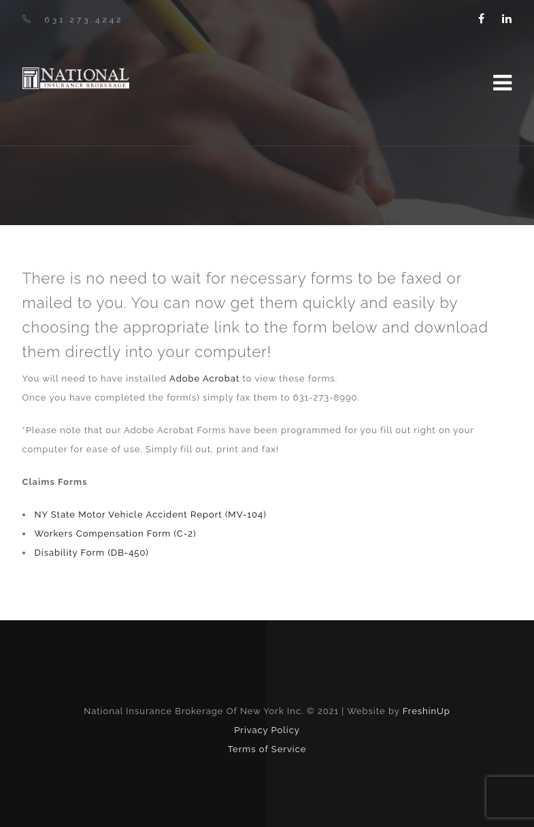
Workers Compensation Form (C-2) (116, 533)
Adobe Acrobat (204, 378)
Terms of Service (267, 749)
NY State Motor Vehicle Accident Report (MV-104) (151, 514)
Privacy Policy (267, 730)
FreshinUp (426, 711)
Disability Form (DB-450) (92, 552)
